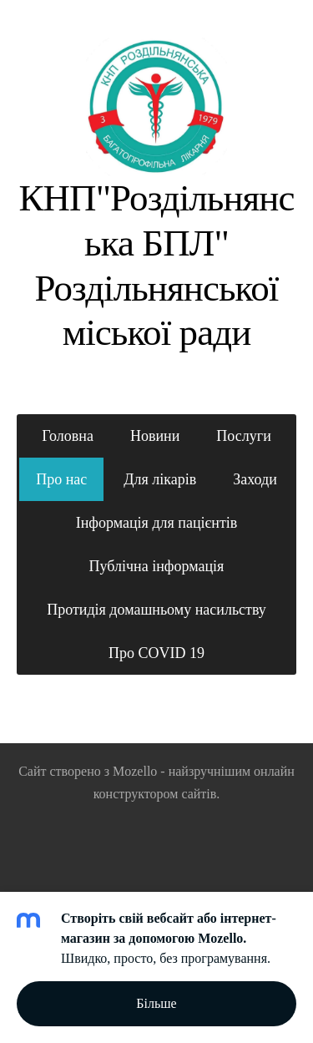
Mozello (135, 771)
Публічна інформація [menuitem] (157, 566)
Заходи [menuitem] (255, 479)
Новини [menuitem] (154, 436)
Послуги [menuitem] (243, 436)
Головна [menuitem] (67, 436)
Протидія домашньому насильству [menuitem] (156, 609)
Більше (156, 1003)
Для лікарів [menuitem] (160, 479)
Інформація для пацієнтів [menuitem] (157, 522)
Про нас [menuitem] (61, 479)
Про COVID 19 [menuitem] (156, 653)
